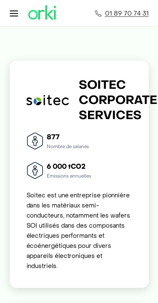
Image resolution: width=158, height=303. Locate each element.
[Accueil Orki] (42, 13)
